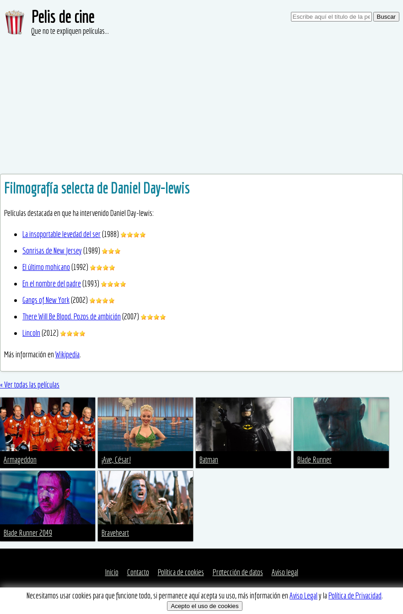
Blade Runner (314, 459)
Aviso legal (285, 572)
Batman (208, 459)
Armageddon (20, 459)
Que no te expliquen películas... (70, 31)
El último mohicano (46, 267)
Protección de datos (238, 572)
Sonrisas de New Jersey (52, 250)
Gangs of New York (46, 300)
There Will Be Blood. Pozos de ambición (71, 316)
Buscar (386, 16)
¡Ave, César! (116, 459)
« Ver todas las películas (29, 384)
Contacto (138, 572)
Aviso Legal (303, 595)
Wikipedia (67, 354)
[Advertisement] (201, 105)
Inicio (111, 572)
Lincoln (31, 333)
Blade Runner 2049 (28, 533)
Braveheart (115, 533)
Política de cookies (181, 572)
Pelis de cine (62, 16)
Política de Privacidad (355, 595)
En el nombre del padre (51, 283)
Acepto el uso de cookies (204, 606)
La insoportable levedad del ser (61, 234)
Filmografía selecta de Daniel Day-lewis (96, 188)
